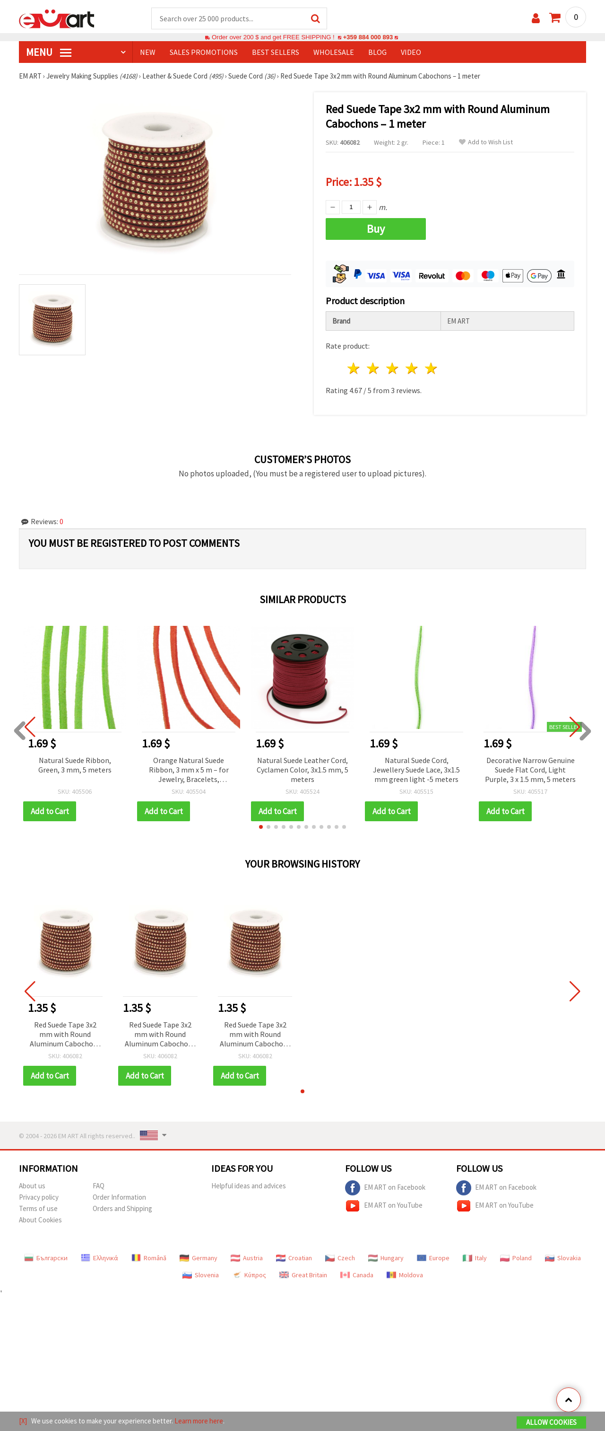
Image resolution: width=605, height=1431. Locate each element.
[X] (23, 1420)
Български (46, 1258)
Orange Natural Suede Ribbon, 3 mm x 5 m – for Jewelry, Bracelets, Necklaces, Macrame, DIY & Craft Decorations (189, 771)
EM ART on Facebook (385, 1188)
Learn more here (198, 1420)
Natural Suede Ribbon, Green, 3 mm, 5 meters (75, 765)
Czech (340, 1258)
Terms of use (38, 1208)
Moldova (405, 1275)
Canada (356, 1275)
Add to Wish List (486, 142)
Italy (475, 1258)
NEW (148, 52)
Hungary (386, 1258)
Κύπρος (249, 1275)
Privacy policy (39, 1197)
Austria (247, 1258)
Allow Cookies (551, 1422)
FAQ (98, 1186)
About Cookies (40, 1220)
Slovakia (563, 1258)
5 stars (431, 368)
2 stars (373, 368)
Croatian (294, 1258)
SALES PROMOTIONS (204, 52)
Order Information (119, 1197)
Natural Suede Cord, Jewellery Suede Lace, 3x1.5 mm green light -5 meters (416, 770)
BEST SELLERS (275, 52)
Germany (198, 1258)
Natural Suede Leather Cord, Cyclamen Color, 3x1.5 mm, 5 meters (302, 770)
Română (148, 1258)
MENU (48, 52)
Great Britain (303, 1275)
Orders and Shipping (122, 1208)
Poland (516, 1258)
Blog (377, 52)
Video (411, 52)
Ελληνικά (99, 1258)
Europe (433, 1258)
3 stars (393, 368)
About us (32, 1186)
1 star (354, 368)
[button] (261, 827)
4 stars (412, 368)
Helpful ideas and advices (248, 1186)
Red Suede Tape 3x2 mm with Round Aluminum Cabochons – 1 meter (65, 1035)
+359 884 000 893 (368, 37)
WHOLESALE (333, 52)
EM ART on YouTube (384, 1206)
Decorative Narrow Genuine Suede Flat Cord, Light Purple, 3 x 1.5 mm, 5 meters (530, 770)
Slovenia (200, 1275)
